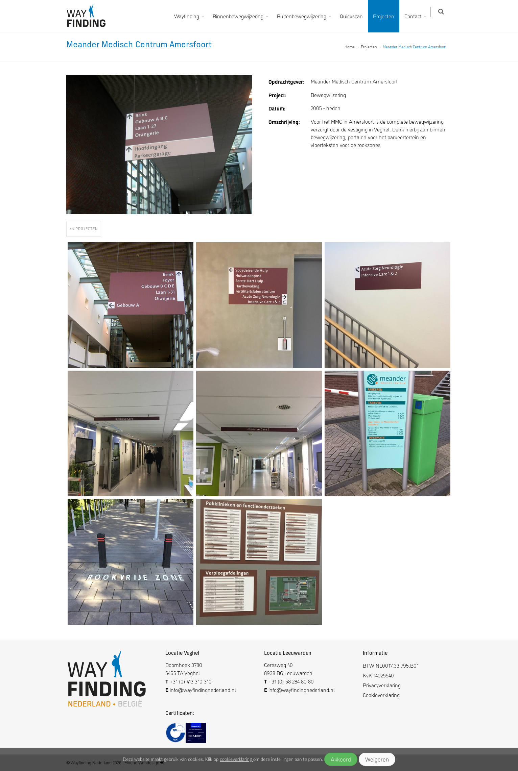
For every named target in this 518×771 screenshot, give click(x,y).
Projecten (387, 16)
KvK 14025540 (378, 675)
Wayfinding (190, 16)
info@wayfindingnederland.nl (202, 689)
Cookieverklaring (381, 694)
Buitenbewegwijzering (305, 16)
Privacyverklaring (382, 685)
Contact (417, 16)
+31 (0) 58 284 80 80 (291, 681)
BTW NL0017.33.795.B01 (391, 665)
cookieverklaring (236, 759)
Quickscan (355, 16)
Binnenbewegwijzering (242, 16)
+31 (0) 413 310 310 (191, 681)
